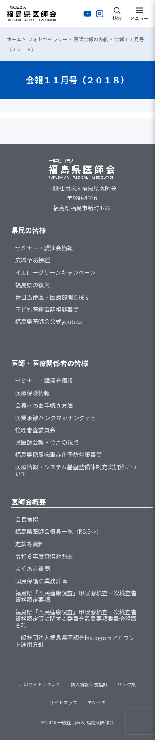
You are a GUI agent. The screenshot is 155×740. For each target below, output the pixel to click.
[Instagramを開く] (99, 14)
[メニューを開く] (139, 14)
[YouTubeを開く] (87, 13)
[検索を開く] (117, 14)
